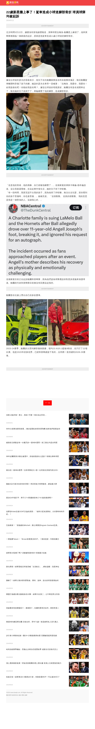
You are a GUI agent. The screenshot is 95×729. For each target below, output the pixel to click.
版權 (26, 721)
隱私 (23, 721)
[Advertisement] (47, 304)
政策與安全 (15, 721)
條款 (20, 721)
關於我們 (8, 721)
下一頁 (47, 429)
